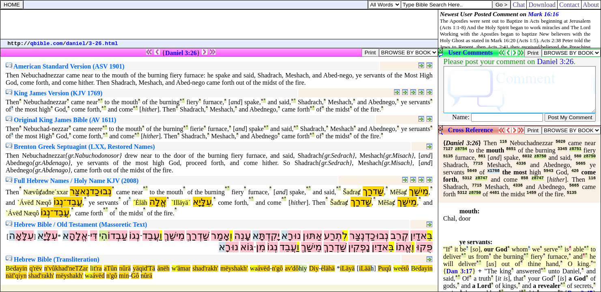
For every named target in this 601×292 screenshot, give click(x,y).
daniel (76, 44)
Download (542, 4)
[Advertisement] (219, 24)
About (591, 4)
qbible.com (46, 44)
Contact (569, 4)
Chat (518, 4)
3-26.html (103, 44)
